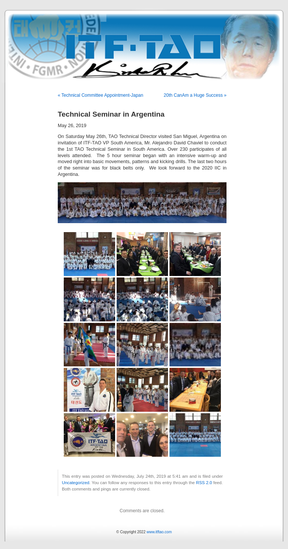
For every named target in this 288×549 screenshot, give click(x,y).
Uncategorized (75, 482)
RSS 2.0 (204, 482)
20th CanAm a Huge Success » (195, 95)
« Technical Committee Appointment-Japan (100, 95)
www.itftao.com (159, 532)
